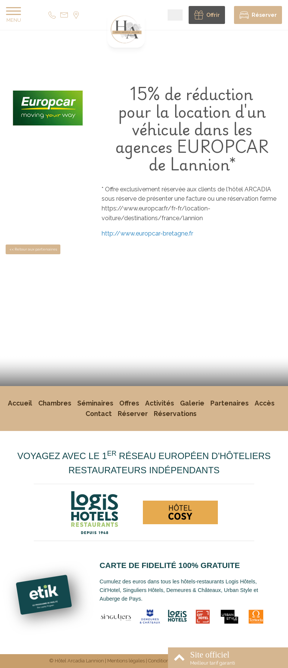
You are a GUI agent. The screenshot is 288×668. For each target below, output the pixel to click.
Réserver (133, 414)
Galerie (192, 403)
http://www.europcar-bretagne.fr (147, 233)
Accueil (20, 403)
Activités (159, 403)
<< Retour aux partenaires (33, 249)
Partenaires (229, 403)
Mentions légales (126, 661)
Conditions (159, 661)
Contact (99, 414)
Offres (129, 403)
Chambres (54, 403)
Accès (264, 403)
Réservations (175, 414)
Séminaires (95, 403)
